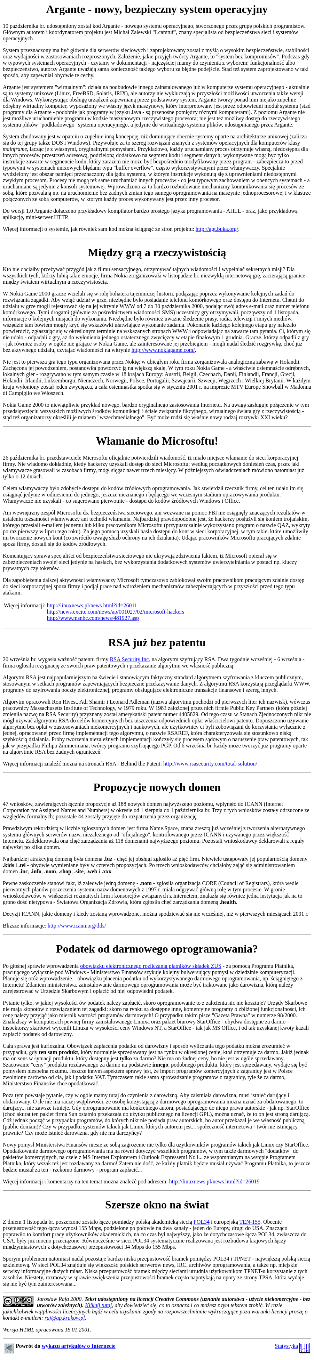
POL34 (202, 1222)
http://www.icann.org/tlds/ (77, 926)
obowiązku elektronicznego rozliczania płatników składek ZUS (150, 966)
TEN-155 (250, 1222)
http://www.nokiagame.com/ (163, 350)
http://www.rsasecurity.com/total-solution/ (210, 764)
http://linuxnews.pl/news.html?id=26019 (214, 1181)
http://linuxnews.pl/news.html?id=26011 (92, 605)
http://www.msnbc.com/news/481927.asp (93, 618)
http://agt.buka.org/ (217, 229)
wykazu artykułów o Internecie (79, 1346)
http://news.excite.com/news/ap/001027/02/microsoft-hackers (116, 612)
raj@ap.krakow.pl (65, 1318)
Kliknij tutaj (98, 1305)
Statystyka (286, 1346)
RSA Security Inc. (130, 659)
